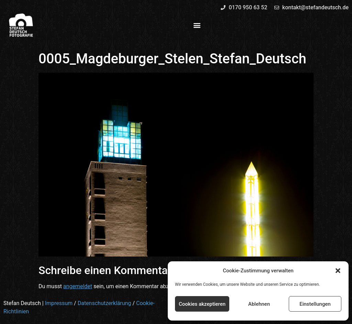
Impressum (59, 303)
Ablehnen (259, 304)
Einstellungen (315, 304)
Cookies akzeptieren (202, 304)
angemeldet (77, 286)
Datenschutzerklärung (104, 303)
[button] (337, 270)
